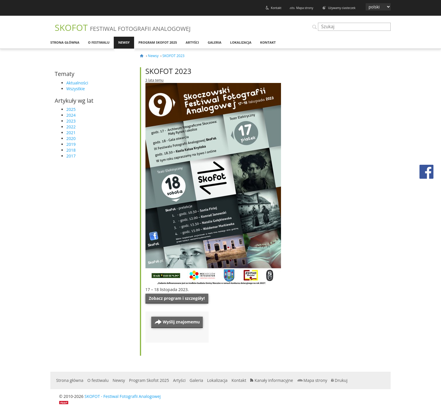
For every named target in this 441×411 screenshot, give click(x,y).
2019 (71, 144)
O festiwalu (99, 42)
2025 (71, 109)
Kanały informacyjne (274, 380)
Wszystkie (75, 88)
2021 (71, 132)
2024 (71, 115)
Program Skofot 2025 (157, 42)
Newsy (123, 42)
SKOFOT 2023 (168, 71)
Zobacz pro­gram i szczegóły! (177, 298)
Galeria (214, 42)
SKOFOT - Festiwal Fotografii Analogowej (122, 396)
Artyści (192, 42)
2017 (71, 156)
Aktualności (77, 83)
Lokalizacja (240, 42)
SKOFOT (123, 27)
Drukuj (341, 380)
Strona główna (64, 42)
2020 (71, 138)
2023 (71, 121)
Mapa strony (304, 8)
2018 (71, 150)
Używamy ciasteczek (341, 8)
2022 (71, 127)
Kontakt (276, 8)
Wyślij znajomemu (181, 322)
